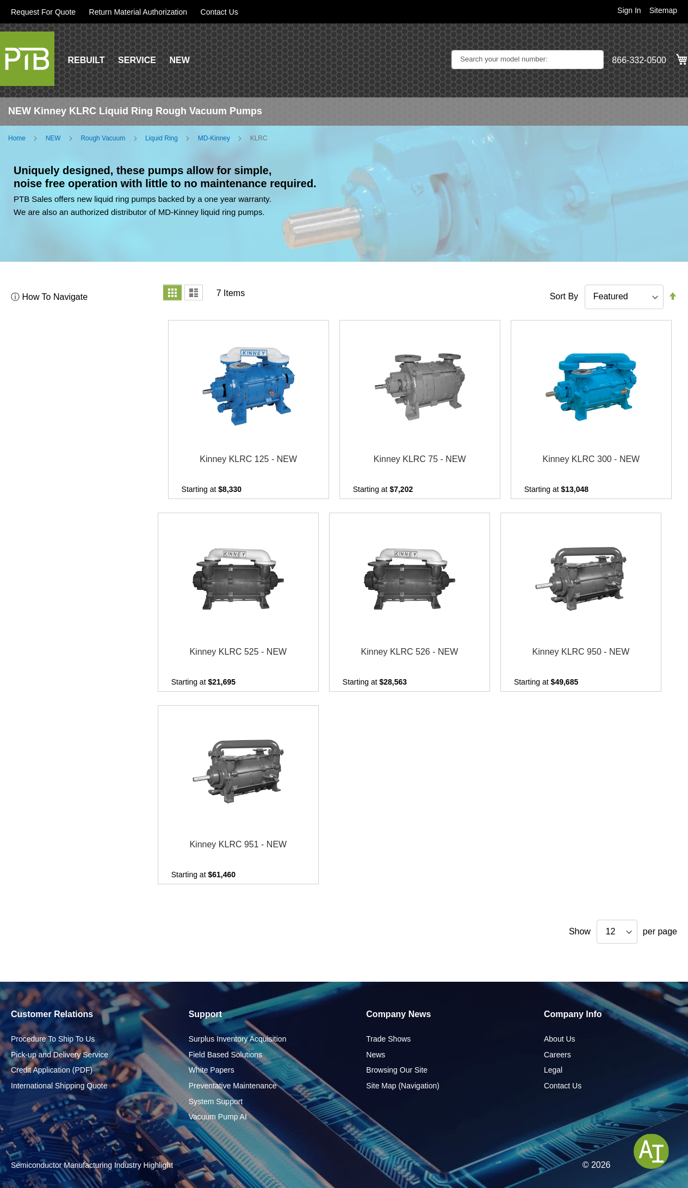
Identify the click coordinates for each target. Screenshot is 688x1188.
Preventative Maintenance (233, 1085)
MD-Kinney (214, 138)
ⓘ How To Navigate (49, 296)
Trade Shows (388, 1039)
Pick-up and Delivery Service (59, 1054)
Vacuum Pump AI (218, 1116)
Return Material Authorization (138, 12)
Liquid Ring (161, 138)
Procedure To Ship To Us (53, 1039)
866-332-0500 (639, 60)
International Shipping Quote (59, 1085)
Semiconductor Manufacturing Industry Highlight (92, 1165)
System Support (216, 1101)
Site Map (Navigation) (402, 1085)
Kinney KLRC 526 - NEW (409, 651)
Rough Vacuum (102, 138)
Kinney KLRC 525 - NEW (238, 651)
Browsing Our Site (396, 1070)
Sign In (629, 10)
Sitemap (663, 10)
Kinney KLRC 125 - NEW (248, 459)
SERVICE (137, 60)
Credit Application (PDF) (51, 1070)
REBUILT (85, 60)
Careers (557, 1054)
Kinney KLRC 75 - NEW (420, 459)
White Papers (211, 1070)
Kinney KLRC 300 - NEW (591, 459)
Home (17, 138)
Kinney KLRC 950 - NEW (581, 651)
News (375, 1054)
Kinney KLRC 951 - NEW (238, 844)
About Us (559, 1039)
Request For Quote (43, 12)
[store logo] (27, 59)
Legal (553, 1070)
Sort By (564, 296)
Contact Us (219, 12)
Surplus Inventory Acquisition (238, 1039)
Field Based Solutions (225, 1054)
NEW (179, 60)
